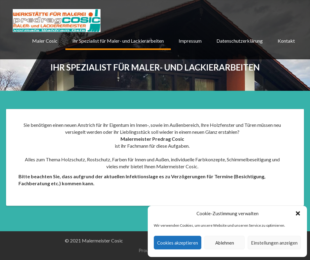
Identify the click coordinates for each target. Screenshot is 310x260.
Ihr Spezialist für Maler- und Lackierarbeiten (118, 41)
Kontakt (286, 41)
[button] (298, 213)
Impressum (190, 41)
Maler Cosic (45, 41)
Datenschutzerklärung (239, 41)
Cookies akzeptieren (177, 242)
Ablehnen (224, 242)
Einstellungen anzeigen (274, 242)
